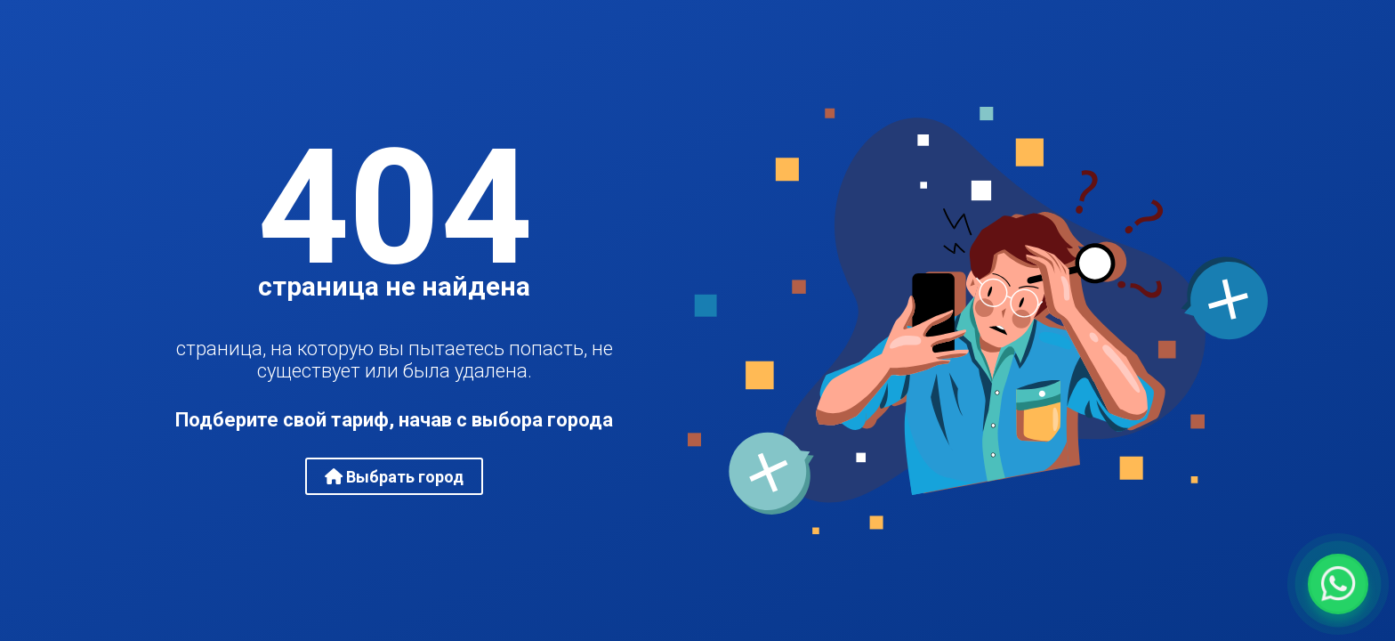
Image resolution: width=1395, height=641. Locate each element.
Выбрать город (394, 476)
